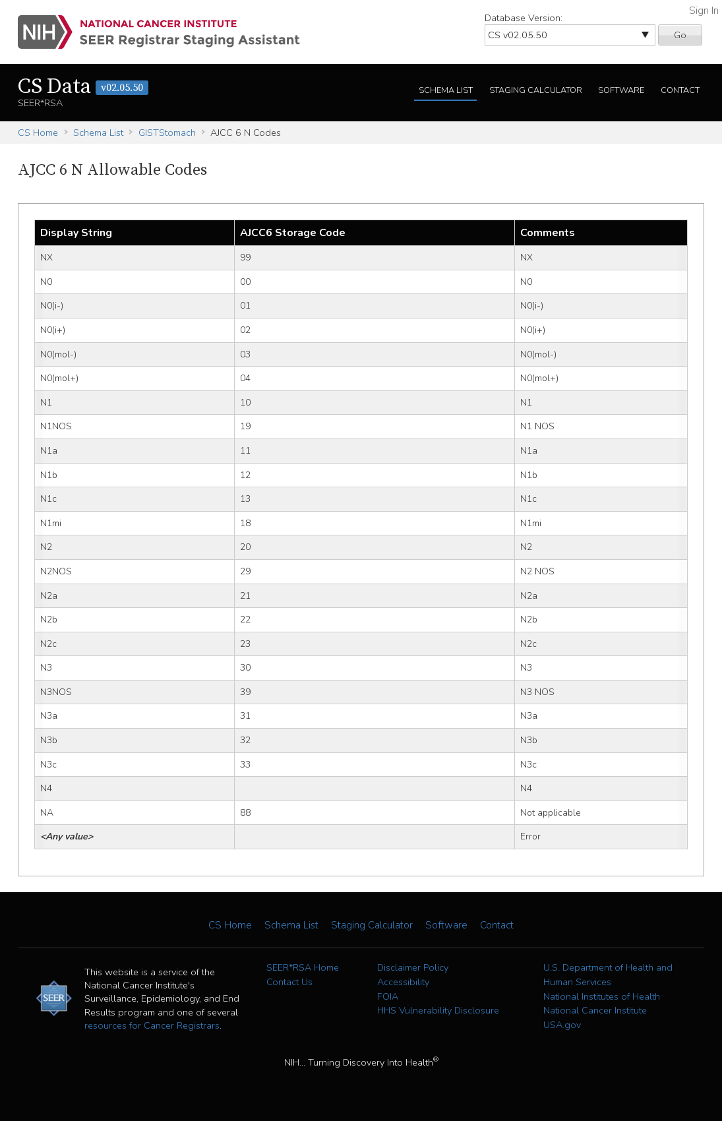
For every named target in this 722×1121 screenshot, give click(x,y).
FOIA (387, 996)
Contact (680, 90)
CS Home (38, 132)
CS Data (83, 87)
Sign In (704, 10)
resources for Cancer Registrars (152, 1025)
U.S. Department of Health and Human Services (608, 974)
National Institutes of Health (601, 996)
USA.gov (562, 1024)
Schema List (446, 90)
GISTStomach (167, 132)
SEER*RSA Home (302, 967)
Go (680, 35)
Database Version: (523, 17)
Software (621, 90)
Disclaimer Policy (412, 967)
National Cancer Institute (595, 1010)
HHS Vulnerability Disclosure (438, 1010)
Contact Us (289, 981)
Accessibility (403, 981)
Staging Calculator (535, 90)
